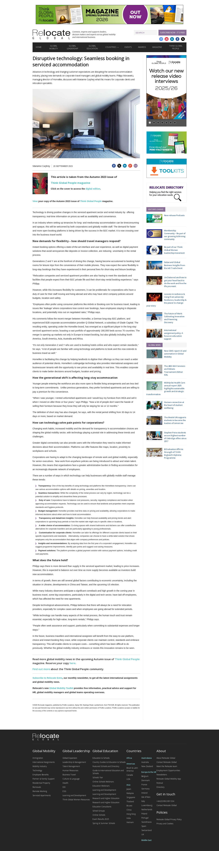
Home (39, 47)
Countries (110, 47)
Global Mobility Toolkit (61, 688)
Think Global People (175, 47)
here (73, 663)
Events (128, 47)
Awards (142, 47)
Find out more (41, 669)
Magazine (157, 47)
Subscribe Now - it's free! (172, 32)
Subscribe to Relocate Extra (47, 678)
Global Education (92, 47)
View (35, 201)
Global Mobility (53, 47)
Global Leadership (72, 47)
